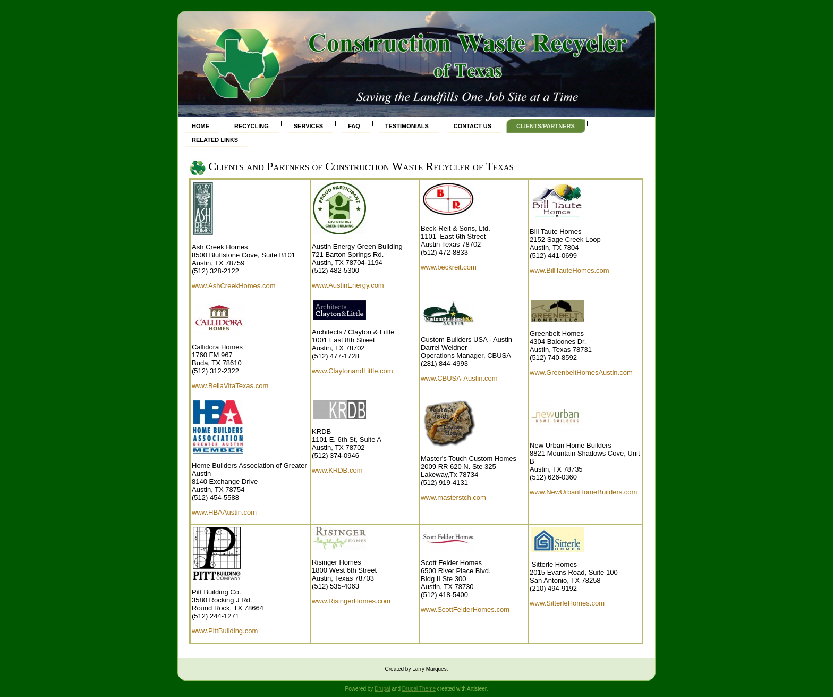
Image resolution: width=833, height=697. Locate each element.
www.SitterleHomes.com (567, 603)
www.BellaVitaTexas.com (230, 386)
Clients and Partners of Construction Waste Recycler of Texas (361, 166)
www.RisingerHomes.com (351, 601)
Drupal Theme (419, 689)
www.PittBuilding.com (225, 631)
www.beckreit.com (449, 267)
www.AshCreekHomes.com (234, 286)
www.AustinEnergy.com (348, 285)
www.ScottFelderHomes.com (465, 610)
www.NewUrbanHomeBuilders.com (583, 492)
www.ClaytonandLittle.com (352, 371)
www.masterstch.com (453, 497)
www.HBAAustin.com (224, 512)
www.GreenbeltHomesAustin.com (581, 372)
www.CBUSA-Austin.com (459, 378)
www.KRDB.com (337, 470)
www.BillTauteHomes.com (569, 270)
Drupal (382, 689)
